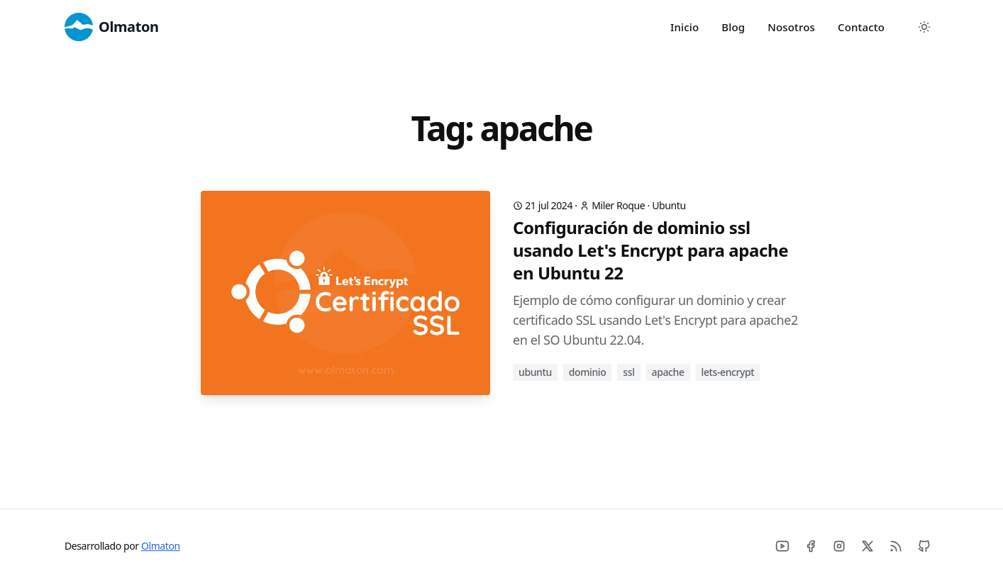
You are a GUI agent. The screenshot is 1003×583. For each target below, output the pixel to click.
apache (668, 372)
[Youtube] (782, 546)
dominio (587, 372)
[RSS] (896, 546)
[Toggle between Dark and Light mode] (924, 27)
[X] (867, 546)
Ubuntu (668, 205)
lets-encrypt (728, 372)
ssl (628, 372)
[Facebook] (811, 546)
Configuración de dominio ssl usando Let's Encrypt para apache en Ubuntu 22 (650, 250)
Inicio (684, 27)
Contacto (861, 27)
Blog (733, 27)
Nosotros (791, 27)
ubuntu (535, 372)
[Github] (924, 546)
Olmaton (160, 546)
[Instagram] (839, 546)
